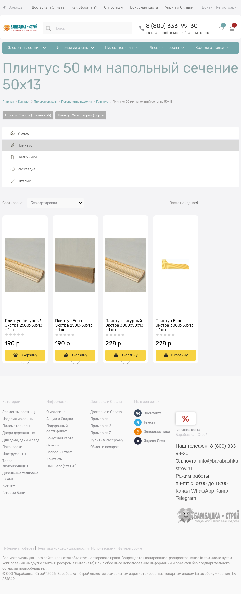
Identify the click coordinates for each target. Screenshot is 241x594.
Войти (207, 7)
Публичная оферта (18, 548)
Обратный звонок (195, 33)
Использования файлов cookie (116, 548)
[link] (12, 7)
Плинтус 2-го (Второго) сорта (81, 115)
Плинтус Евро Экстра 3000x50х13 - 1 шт (175, 325)
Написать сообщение (162, 33)
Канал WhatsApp (195, 491)
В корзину (179, 355)
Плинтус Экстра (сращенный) (28, 115)
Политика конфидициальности (63, 548)
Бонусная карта (188, 430)
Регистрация (227, 7)
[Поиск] (48, 28)
